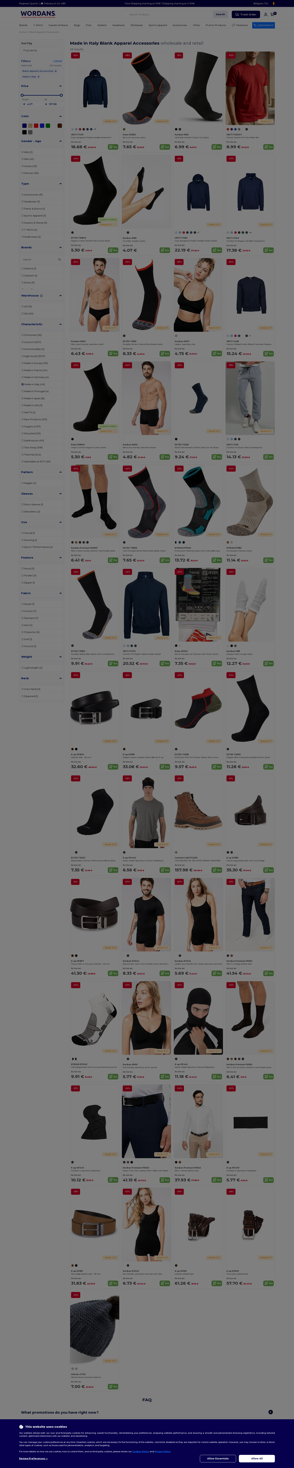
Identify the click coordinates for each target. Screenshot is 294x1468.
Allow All (257, 1458)
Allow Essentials (218, 1458)
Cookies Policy (140, 1451)
